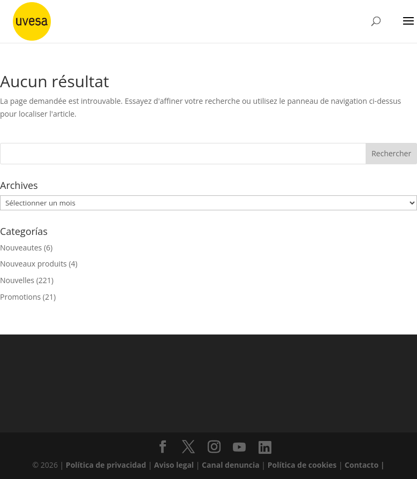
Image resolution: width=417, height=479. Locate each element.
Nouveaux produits (33, 263)
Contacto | (365, 465)
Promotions (20, 297)
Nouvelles (17, 280)
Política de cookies (303, 465)
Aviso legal (174, 465)
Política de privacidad (107, 465)
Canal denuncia (231, 465)
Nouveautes (21, 247)
